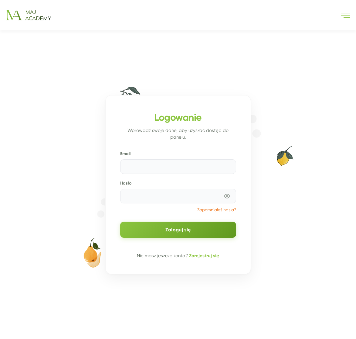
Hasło (125, 183)
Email (125, 153)
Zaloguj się (178, 230)
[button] (345, 15)
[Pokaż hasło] (227, 196)
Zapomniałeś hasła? (216, 210)
